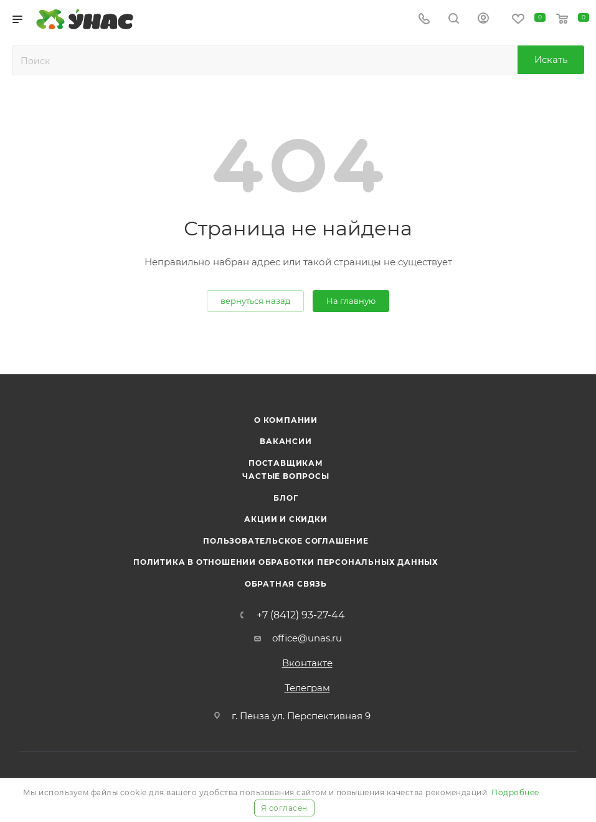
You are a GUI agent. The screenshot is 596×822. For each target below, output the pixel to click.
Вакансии (285, 441)
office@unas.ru (307, 638)
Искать (550, 59)
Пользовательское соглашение (286, 541)
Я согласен (284, 808)
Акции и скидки (285, 519)
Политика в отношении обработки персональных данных (285, 562)
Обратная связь (286, 583)
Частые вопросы (285, 476)
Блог (285, 498)
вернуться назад (255, 301)
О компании (286, 420)
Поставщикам (285, 463)
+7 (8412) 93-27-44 (301, 615)
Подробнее (515, 792)
